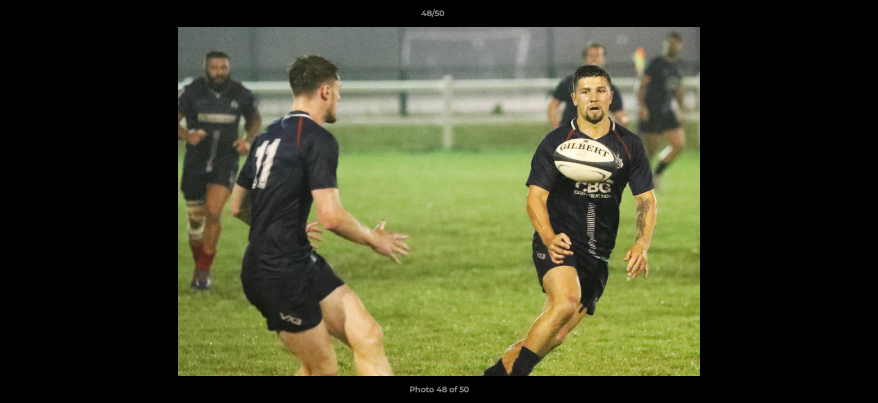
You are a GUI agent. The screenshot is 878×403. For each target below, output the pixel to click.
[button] (831, 16)
